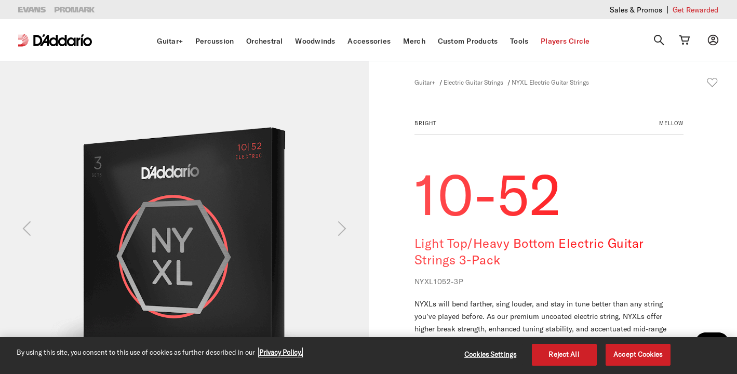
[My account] (713, 40)
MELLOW (671, 123)
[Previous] (27, 228)
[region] (368, 355)
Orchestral (264, 41)
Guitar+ (170, 41)
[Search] (659, 40)
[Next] (342, 228)
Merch (414, 41)
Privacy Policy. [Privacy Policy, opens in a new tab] (280, 352)
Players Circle (565, 41)
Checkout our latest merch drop (544, 9)
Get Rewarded (695, 9)
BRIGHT (425, 123)
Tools (519, 41)
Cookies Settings (490, 354)
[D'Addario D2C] (62, 40)
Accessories (369, 41)
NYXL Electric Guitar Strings (550, 82)
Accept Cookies (637, 354)
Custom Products (468, 41)
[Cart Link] (684, 40)
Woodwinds (315, 41)
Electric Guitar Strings (473, 82)
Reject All (563, 354)
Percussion (214, 41)
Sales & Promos (636, 9)
